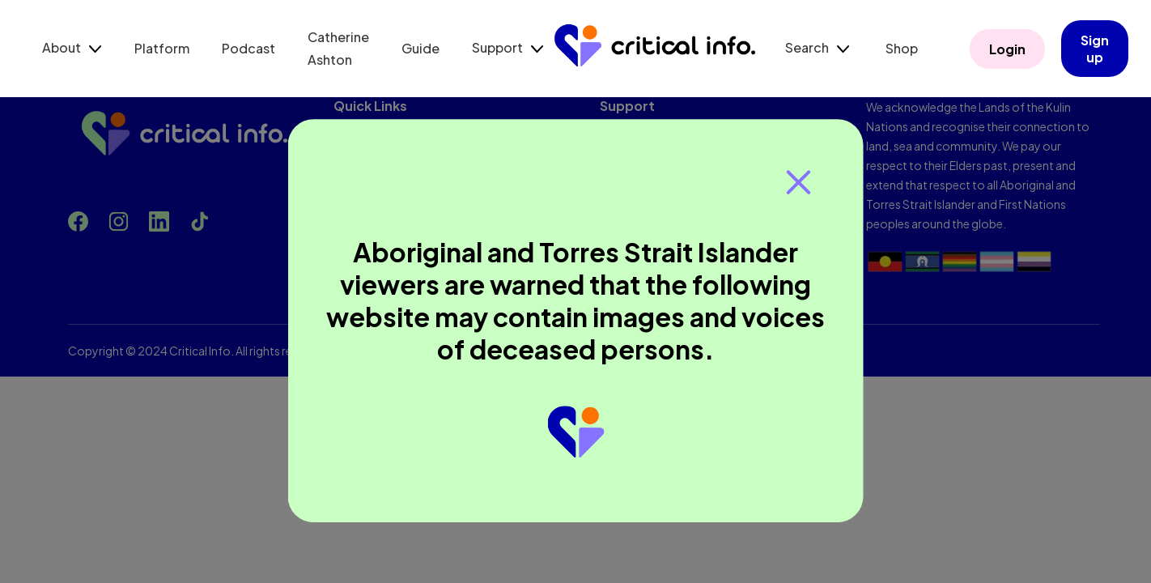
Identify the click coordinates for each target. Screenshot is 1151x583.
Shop (902, 48)
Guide (420, 48)
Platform (161, 48)
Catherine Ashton (338, 48)
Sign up (1095, 49)
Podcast (248, 48)
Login (1007, 48)
